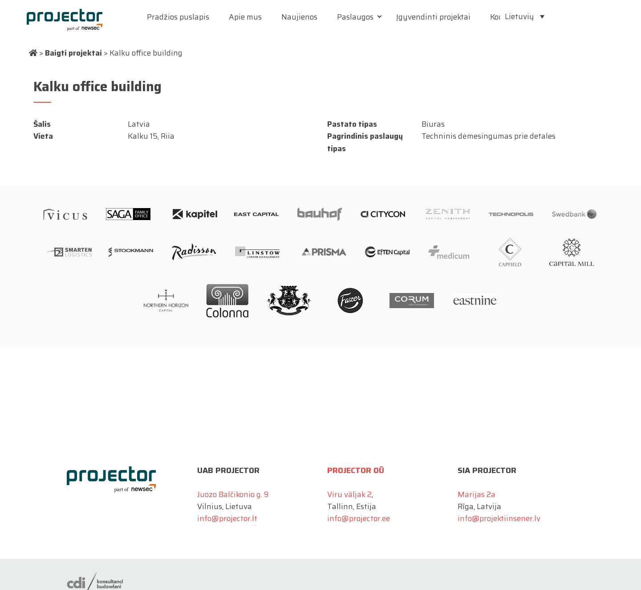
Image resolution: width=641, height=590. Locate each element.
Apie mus (245, 17)
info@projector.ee (358, 518)
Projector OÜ (355, 470)
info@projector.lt (227, 518)
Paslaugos (355, 17)
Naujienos (299, 17)
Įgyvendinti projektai (433, 17)
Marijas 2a (476, 494)
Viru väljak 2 (349, 494)
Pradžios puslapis (178, 17)
